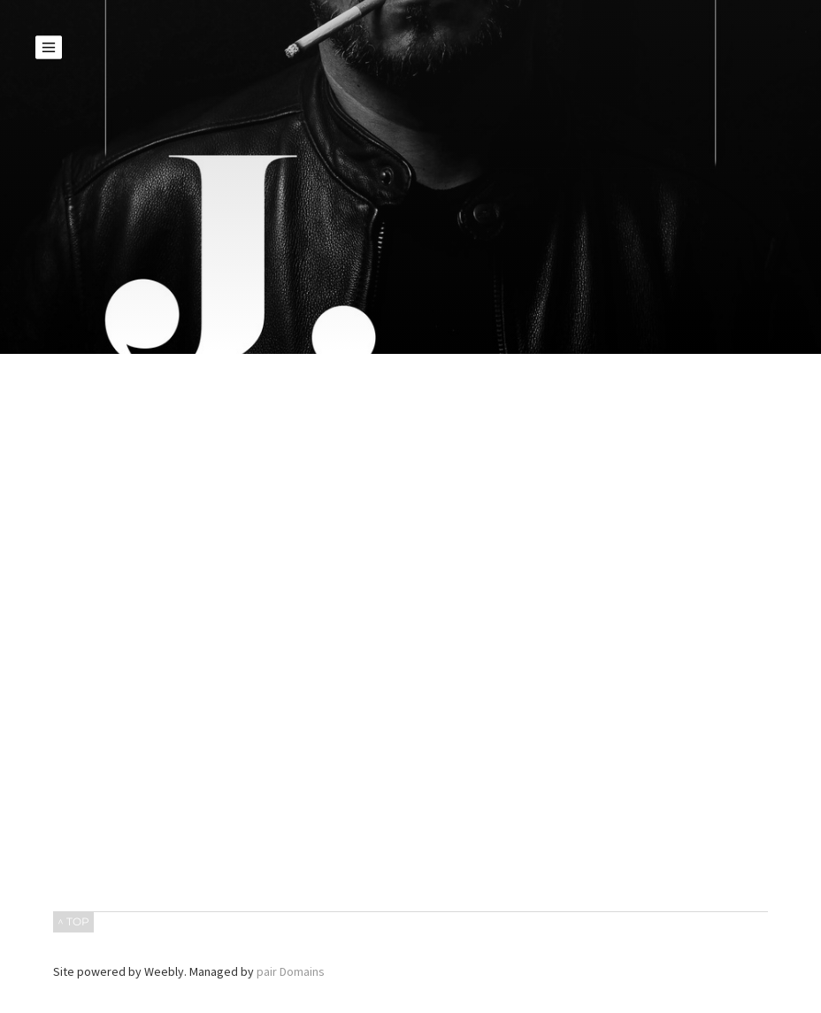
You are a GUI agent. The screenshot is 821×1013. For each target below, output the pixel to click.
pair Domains (291, 971)
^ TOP (73, 921)
